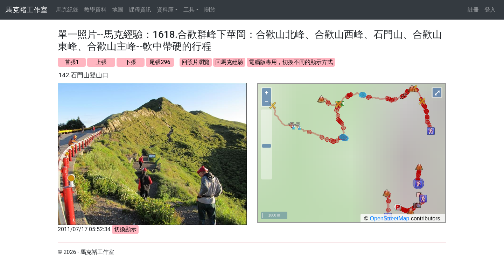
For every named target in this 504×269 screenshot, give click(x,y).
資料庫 (165, 9)
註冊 (473, 9)
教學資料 (95, 9)
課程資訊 (140, 9)
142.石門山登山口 (83, 75)
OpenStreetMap (390, 218)
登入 (490, 9)
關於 (210, 9)
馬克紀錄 (67, 9)
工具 (189, 9)
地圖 (117, 9)
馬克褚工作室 (27, 10)
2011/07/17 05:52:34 (84, 229)
